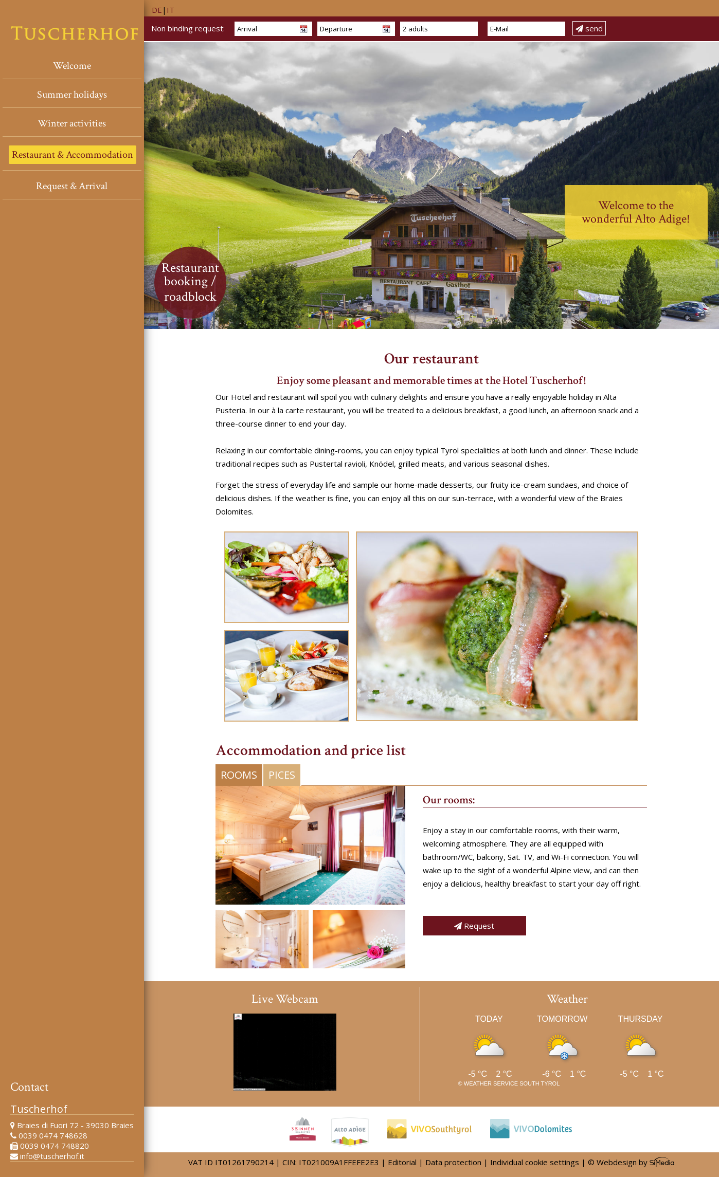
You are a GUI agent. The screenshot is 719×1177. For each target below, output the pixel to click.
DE (157, 10)
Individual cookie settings (534, 1162)
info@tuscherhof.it (52, 1156)
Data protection (453, 1162)
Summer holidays (72, 94)
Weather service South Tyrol (512, 1083)
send (589, 28)
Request (474, 926)
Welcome (72, 65)
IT (170, 10)
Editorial (402, 1162)
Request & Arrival (71, 186)
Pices (281, 775)
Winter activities (72, 123)
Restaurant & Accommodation (72, 154)
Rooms (239, 775)
